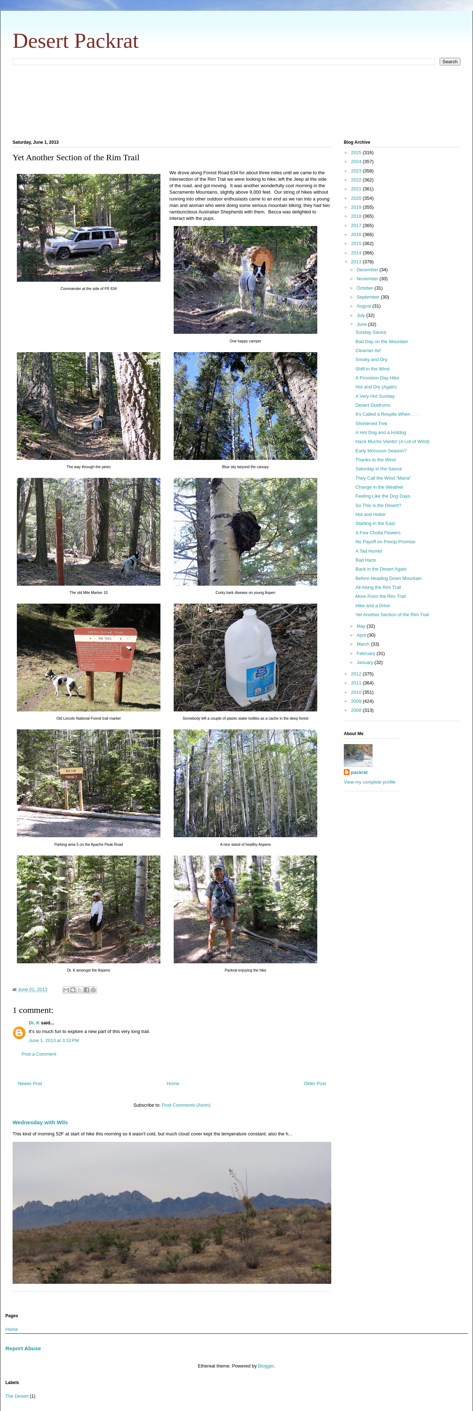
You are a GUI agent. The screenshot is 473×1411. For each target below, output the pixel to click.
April (362, 635)
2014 (357, 252)
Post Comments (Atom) (186, 1105)
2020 (357, 198)
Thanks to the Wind (375, 459)
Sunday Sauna (370, 332)
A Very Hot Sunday (374, 396)
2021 (357, 189)
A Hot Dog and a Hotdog (380, 432)
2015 (357, 243)
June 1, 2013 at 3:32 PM (54, 1040)
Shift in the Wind (372, 369)
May (362, 626)
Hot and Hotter (370, 514)
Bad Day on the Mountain (381, 341)
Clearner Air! (368, 350)
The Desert (16, 1396)
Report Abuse (23, 1348)
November (368, 278)
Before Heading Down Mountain (388, 578)
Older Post (315, 1083)
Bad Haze (365, 560)
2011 (357, 683)
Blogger (266, 1366)
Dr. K (34, 1022)
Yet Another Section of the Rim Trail (392, 614)
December (368, 269)
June (362, 324)
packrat (359, 772)
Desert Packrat (76, 40)
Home (173, 1083)
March (364, 644)
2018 (357, 216)
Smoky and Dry (371, 359)
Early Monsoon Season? (380, 450)
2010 (357, 692)
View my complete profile (369, 782)
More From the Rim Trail (380, 596)
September (369, 297)
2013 (357, 261)
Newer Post (30, 1083)
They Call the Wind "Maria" (383, 478)
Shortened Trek (371, 423)
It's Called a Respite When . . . (386, 414)
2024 (357, 161)
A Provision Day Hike (377, 378)
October (366, 288)
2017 (357, 225)
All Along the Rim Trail (378, 587)
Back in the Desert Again (380, 569)
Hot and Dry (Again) (376, 386)
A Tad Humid (368, 551)
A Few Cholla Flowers (378, 532)
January (366, 662)
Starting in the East (375, 523)
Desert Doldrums (372, 405)
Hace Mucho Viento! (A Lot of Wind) (392, 441)
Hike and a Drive (372, 605)
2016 (357, 234)
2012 (357, 674)
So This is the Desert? (378, 505)
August (365, 306)
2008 (357, 710)
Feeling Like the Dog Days (382, 496)
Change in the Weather (379, 487)
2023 (357, 171)
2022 (357, 180)
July (361, 315)
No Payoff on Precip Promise (385, 541)
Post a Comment (39, 1054)
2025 (357, 152)
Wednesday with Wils (40, 1122)
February (367, 653)
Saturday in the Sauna (378, 468)
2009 (357, 701)
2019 (357, 207)
